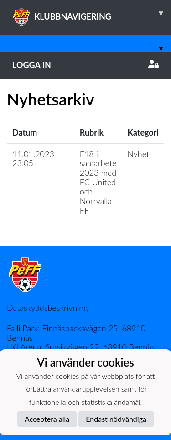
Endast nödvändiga (116, 418)
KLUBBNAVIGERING (91, 13)
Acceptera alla (47, 418)
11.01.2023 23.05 (33, 158)
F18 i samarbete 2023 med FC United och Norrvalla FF (98, 182)
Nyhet (138, 154)
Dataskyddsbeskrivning (47, 308)
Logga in (85, 65)
